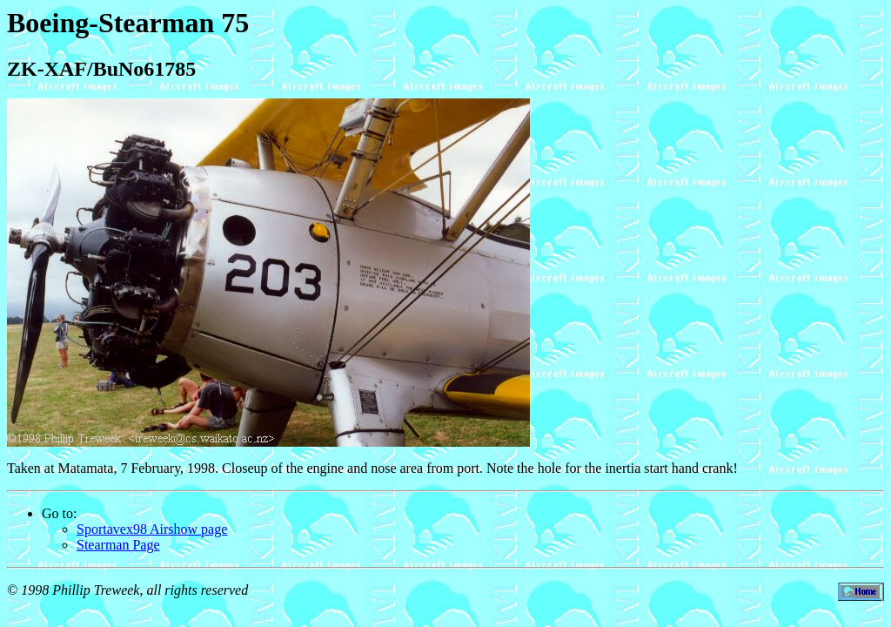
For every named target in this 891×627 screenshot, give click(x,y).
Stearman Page (118, 544)
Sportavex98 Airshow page (152, 529)
